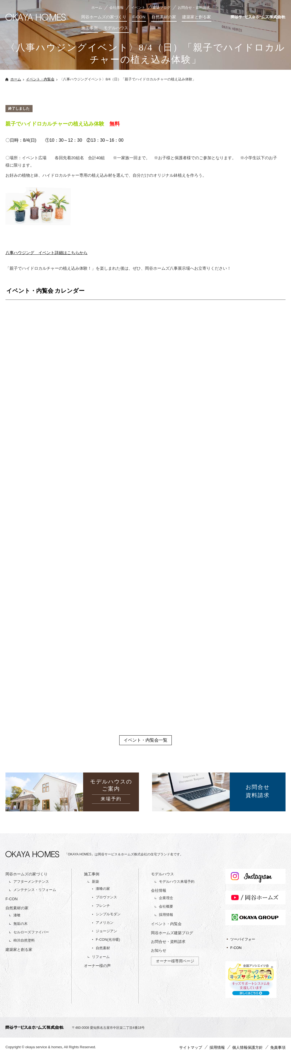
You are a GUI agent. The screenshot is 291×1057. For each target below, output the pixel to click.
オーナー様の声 (97, 965)
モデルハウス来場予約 (176, 881)
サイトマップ (190, 1047)
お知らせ (158, 950)
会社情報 (116, 7)
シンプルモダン (108, 914)
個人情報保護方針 (247, 1047)
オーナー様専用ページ (175, 961)
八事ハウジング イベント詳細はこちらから (46, 252)
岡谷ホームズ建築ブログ (172, 933)
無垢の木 (20, 924)
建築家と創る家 (196, 16)
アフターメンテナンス (31, 881)
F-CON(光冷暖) (108, 939)
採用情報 (166, 915)
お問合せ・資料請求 (194, 7)
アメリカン (105, 922)
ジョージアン (106, 931)
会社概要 (166, 906)
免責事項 (278, 1047)
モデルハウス (116, 27)
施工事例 (89, 27)
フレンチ (103, 906)
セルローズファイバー (31, 932)
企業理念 (166, 898)
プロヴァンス (106, 897)
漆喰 (17, 915)
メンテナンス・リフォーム (34, 890)
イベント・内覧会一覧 (145, 740)
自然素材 (103, 948)
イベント (138, 7)
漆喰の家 (103, 889)
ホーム (96, 7)
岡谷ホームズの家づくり (103, 16)
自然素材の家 (164, 16)
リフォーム (101, 957)
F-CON (139, 16)
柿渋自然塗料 (24, 940)
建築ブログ (161, 7)
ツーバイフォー (242, 939)
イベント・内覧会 (40, 79)
